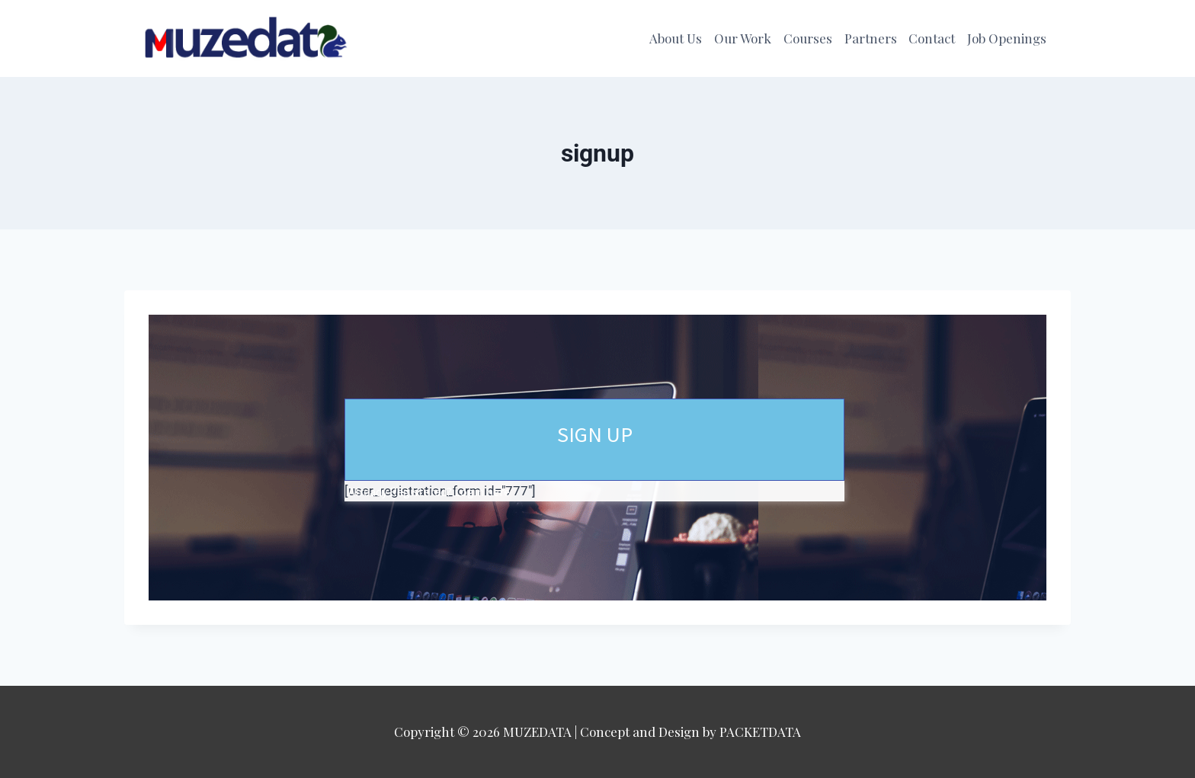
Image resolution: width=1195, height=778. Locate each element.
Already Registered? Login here (429, 491)
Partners (870, 38)
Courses (807, 38)
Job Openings (1006, 38)
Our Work (742, 38)
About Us (675, 38)
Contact (931, 38)
